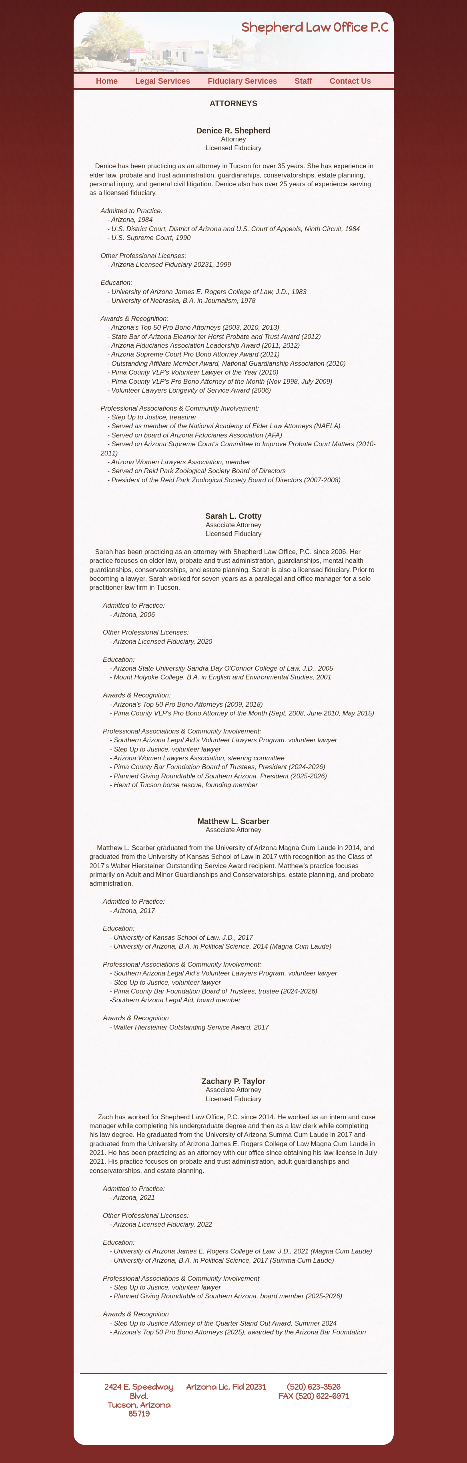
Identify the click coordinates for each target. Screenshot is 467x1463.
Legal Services (162, 81)
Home (107, 81)
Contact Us (350, 81)
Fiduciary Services (242, 81)
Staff (303, 81)
